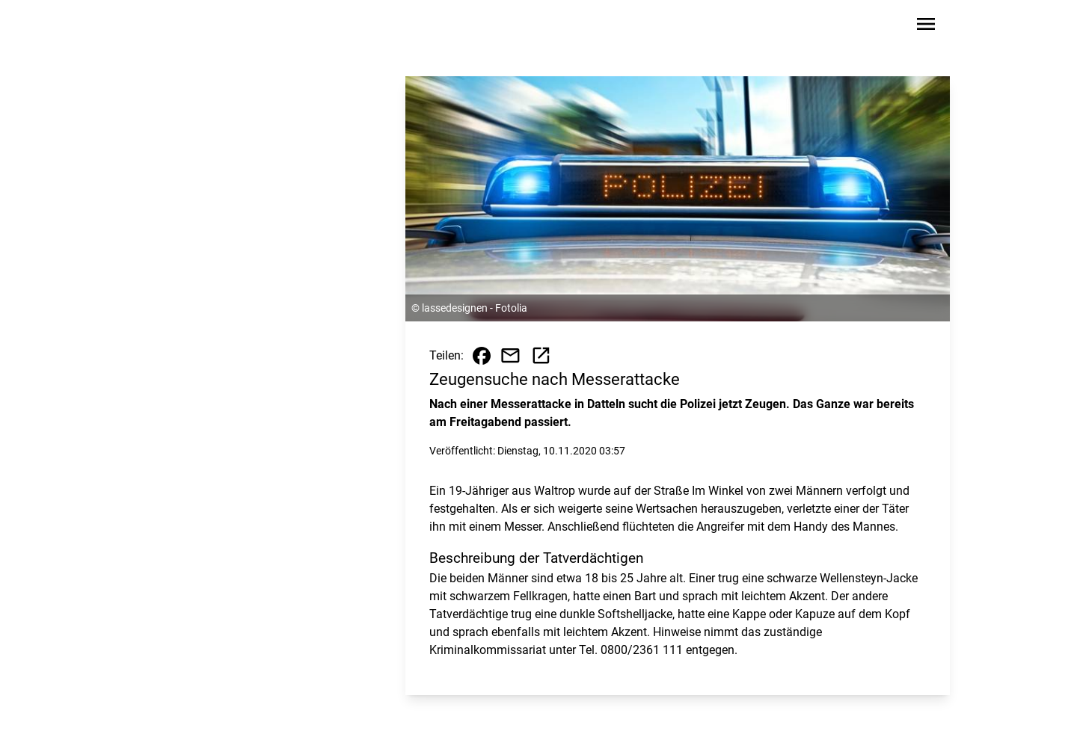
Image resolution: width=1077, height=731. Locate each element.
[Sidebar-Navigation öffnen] (926, 26)
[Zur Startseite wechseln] (175, 27)
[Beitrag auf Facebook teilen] (482, 356)
